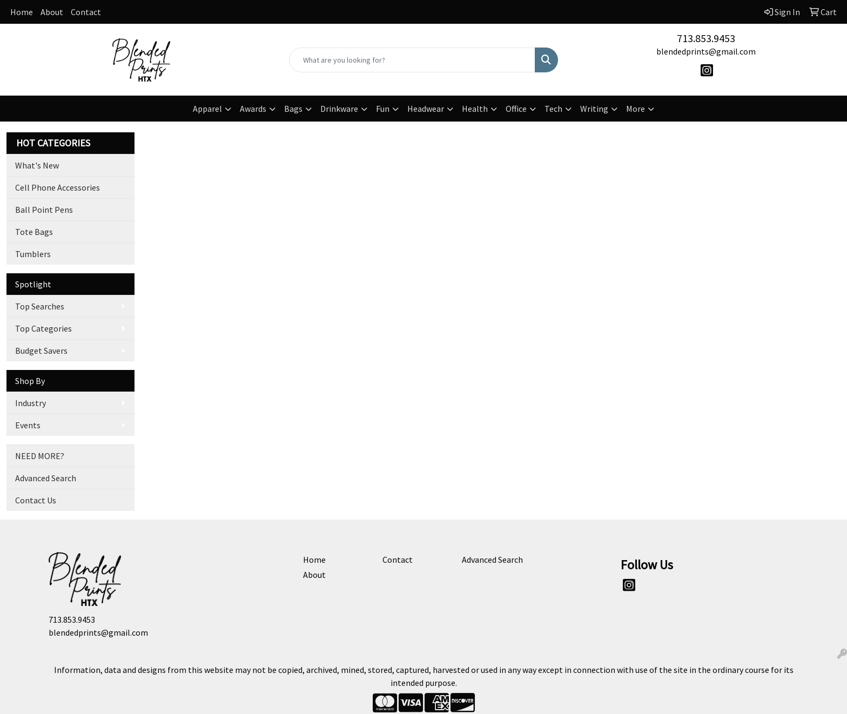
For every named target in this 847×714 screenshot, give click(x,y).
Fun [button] (382, 108)
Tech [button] (553, 108)
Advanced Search (45, 478)
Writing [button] (594, 108)
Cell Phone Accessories (57, 187)
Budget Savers (41, 350)
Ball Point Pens (44, 209)
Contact (86, 11)
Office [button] (516, 108)
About (52, 11)
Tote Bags (34, 231)
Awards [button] (253, 108)
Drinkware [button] (339, 108)
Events (28, 425)
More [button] (635, 108)
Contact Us (35, 500)
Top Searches (39, 306)
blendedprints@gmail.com (706, 51)
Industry (30, 403)
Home (21, 11)
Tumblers (33, 253)
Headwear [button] (425, 108)
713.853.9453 (706, 38)
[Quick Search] (412, 60)
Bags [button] (293, 108)
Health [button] (475, 108)
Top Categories (43, 328)
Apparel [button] (207, 108)
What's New (37, 165)
